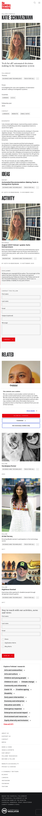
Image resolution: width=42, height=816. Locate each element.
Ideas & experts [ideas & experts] (8, 750)
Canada (5, 97)
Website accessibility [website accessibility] (10, 763)
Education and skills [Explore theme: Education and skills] (12, 705)
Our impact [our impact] (6, 753)
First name (5, 294)
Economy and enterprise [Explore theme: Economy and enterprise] (14, 701)
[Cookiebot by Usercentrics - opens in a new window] (10, 386)
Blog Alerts (8, 646)
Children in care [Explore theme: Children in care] (10, 682)
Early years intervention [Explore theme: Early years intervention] (14, 697)
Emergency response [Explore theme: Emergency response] (13, 709)
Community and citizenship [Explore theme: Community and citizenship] (15, 686)
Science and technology (12, 78)
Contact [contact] (5, 739)
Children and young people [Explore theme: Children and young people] (15, 678)
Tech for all (29, 78)
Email (3, 308)
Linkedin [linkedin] (5, 777)
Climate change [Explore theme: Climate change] (28, 682)
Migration (6, 258)
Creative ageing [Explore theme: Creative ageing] (22, 689)
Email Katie (25, 113)
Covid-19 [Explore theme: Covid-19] (8, 689)
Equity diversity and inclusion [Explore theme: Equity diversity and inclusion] (16, 720)
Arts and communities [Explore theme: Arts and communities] (13, 670)
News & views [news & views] (7, 747)
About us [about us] (5, 733)
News (6, 639)
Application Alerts (10, 643)
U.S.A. (13, 97)
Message (5, 323)
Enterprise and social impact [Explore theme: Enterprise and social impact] (15, 713)
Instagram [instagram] (6, 780)
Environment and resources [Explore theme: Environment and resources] (15, 716)
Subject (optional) (7, 315)
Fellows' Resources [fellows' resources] (9, 756)
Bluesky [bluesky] (5, 774)
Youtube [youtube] (5, 786)
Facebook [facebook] (5, 783)
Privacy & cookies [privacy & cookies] (9, 766)
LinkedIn (6, 113)
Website (15, 113)
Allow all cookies (21, 415)
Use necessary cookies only (21, 425)
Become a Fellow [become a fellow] (8, 759)
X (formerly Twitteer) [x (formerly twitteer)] (10, 771)
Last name (5, 301)
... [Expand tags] (37, 78)
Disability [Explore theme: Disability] (8, 693)
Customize (21, 420)
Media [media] (4, 742)
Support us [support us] (6, 736)
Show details (31, 411)
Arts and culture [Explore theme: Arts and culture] (11, 674)
